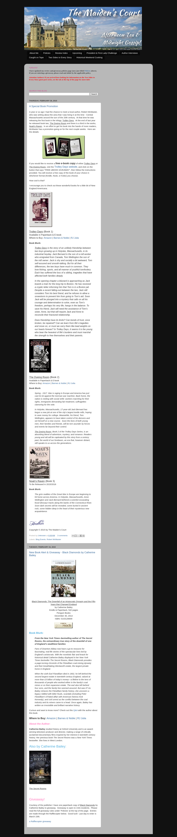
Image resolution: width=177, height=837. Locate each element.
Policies (46, 53)
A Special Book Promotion (43, 106)
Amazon (48, 238)
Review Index (61, 53)
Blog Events (41, 539)
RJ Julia (75, 238)
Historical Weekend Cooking (89, 57)
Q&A (75, 710)
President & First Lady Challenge (102, 53)
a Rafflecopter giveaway (40, 821)
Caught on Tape (36, 57)
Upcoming (77, 53)
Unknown (42, 536)
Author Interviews (130, 53)
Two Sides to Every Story (60, 57)
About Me (34, 53)
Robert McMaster (54, 539)
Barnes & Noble (61, 238)
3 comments (62, 536)
